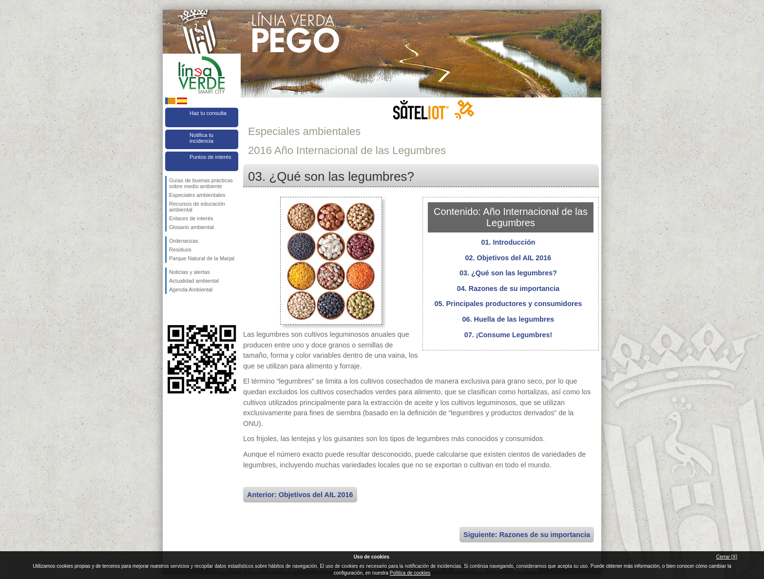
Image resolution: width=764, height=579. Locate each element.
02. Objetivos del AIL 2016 (508, 258)
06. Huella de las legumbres (508, 319)
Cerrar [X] (726, 557)
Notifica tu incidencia (201, 138)
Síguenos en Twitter (187, 309)
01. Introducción (508, 242)
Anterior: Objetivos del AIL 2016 (300, 495)
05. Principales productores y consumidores (508, 304)
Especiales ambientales (197, 195)
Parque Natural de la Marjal (201, 258)
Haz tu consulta (208, 113)
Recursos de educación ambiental (197, 206)
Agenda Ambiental (190, 289)
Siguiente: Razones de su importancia (526, 535)
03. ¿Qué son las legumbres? (508, 273)
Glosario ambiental (191, 227)
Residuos (180, 249)
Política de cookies (410, 573)
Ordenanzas (183, 241)
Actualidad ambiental (194, 281)
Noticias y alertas (189, 272)
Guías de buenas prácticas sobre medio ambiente (201, 183)
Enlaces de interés (191, 218)
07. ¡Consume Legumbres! (508, 335)
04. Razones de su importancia (508, 288)
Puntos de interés (210, 157)
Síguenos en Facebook (171, 309)
